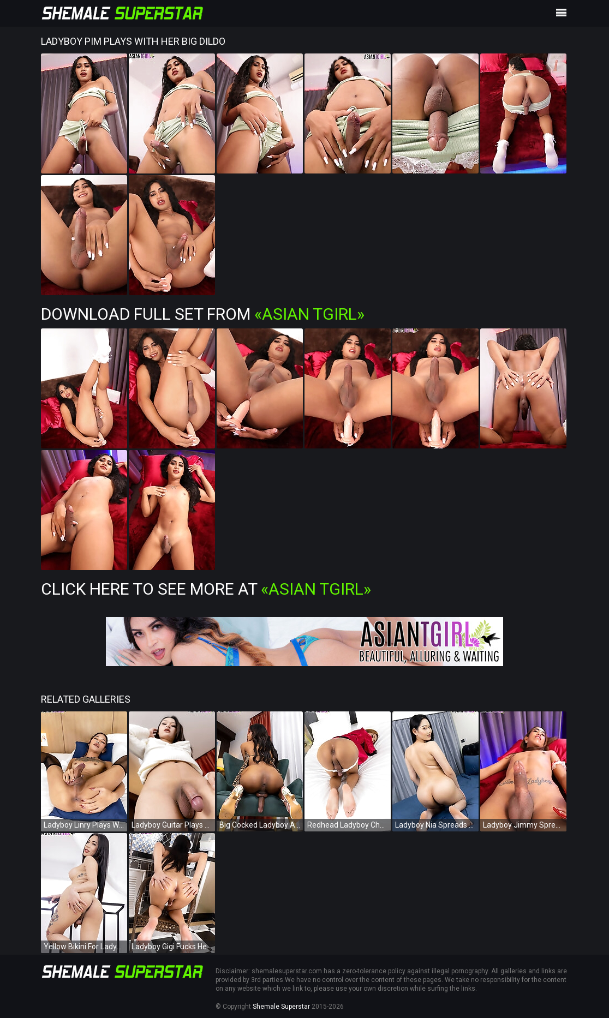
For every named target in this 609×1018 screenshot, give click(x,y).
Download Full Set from (203, 314)
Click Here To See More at (206, 588)
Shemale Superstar (281, 1006)
